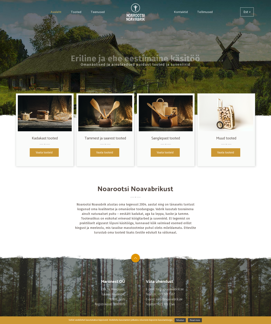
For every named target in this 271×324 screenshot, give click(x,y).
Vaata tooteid (44, 152)
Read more (195, 320)
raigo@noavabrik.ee (170, 289)
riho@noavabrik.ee (169, 299)
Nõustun (180, 320)
